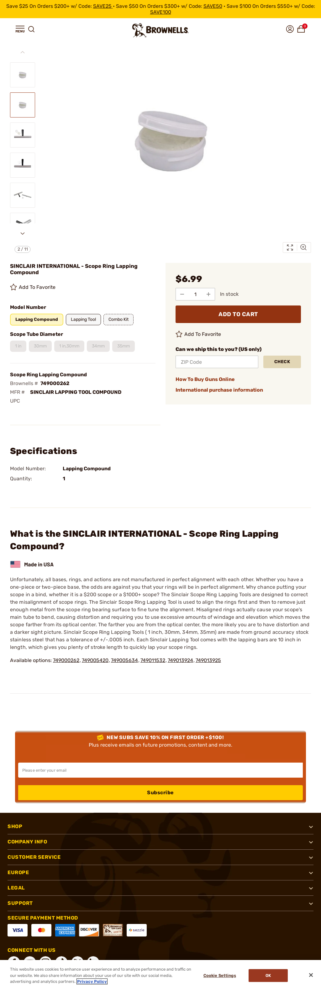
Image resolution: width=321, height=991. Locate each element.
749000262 (66, 660)
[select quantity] (195, 294)
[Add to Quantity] (208, 294)
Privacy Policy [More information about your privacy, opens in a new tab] (92, 981)
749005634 (124, 660)
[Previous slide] (23, 52)
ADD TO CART (238, 314)
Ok (268, 975)
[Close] (311, 975)
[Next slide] (23, 233)
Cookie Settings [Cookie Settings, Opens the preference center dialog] (219, 975)
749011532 (152, 660)
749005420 (95, 660)
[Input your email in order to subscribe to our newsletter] (160, 770)
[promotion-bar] (160, 9)
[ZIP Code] (217, 362)
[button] (20, 29)
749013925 (208, 660)
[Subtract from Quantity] (182, 294)
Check (282, 361)
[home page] (160, 30)
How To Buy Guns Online (205, 379)
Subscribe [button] (160, 792)
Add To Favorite (33, 287)
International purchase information (219, 390)
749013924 (180, 660)
